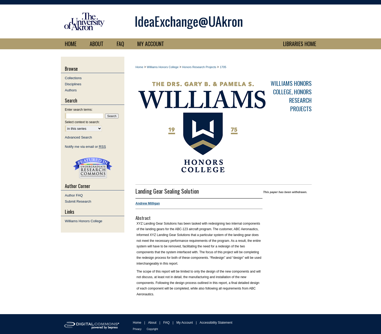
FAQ (166, 322)
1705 (223, 67)
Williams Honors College (163, 67)
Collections (73, 78)
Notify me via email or (85, 147)
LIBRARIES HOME (299, 44)
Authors (71, 90)
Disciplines (73, 84)
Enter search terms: (79, 110)
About (152, 322)
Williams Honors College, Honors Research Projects (291, 96)
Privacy (137, 329)
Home (139, 67)
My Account (184, 322)
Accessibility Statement (216, 322)
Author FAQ (74, 195)
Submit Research (78, 201)
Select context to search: (82, 122)
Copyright (152, 329)
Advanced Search (78, 137)
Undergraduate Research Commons (92, 168)
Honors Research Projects (199, 67)
